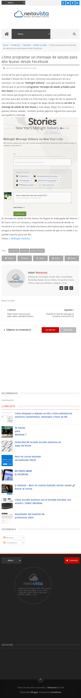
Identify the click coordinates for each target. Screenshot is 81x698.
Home (5, 45)
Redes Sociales (40, 45)
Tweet (9, 258)
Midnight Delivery (20, 238)
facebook (50, 330)
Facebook (15, 45)
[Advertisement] (40, 367)
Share (24, 258)
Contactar (72, 560)
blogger (68, 330)
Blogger (34, 692)
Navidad (27, 45)
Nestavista (52, 687)
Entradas (8, 537)
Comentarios (10, 543)
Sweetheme (56, 692)
